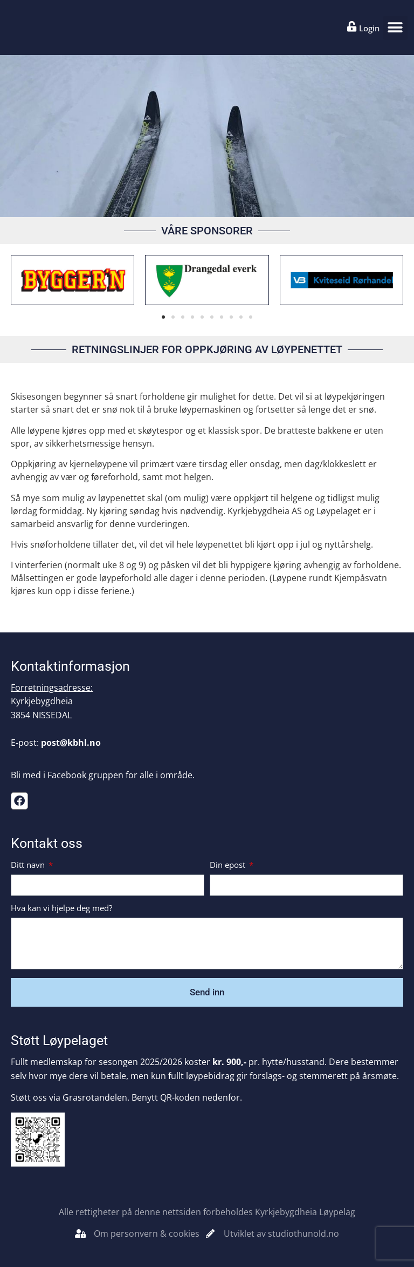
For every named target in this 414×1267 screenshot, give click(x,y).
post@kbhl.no (71, 743)
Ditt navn (29, 865)
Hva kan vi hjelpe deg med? (61, 908)
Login (369, 28)
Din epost (228, 865)
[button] (395, 28)
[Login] (352, 26)
